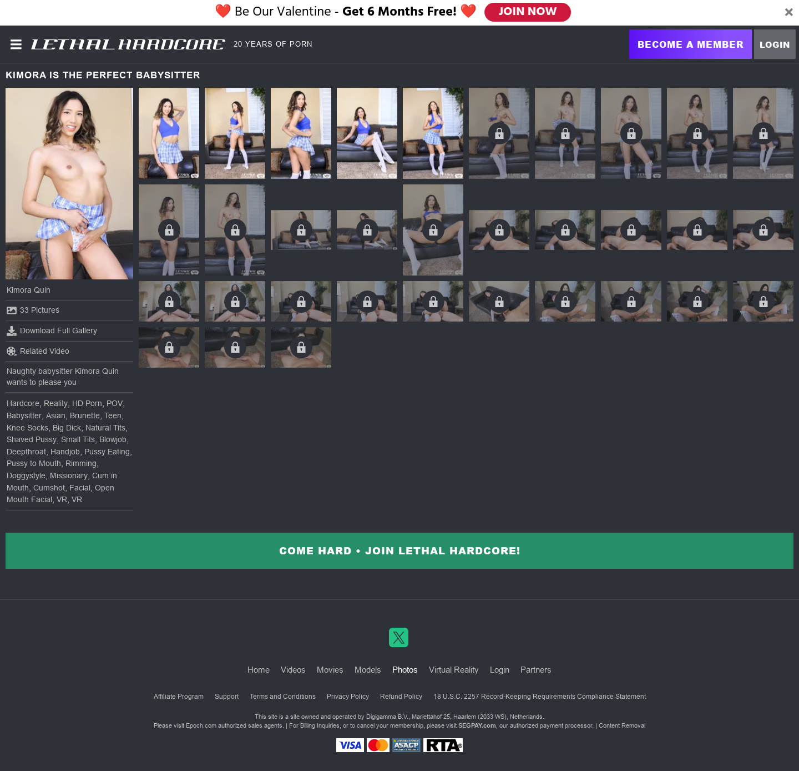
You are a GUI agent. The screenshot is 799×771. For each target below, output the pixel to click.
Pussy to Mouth (34, 463)
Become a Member (691, 44)
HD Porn (87, 403)
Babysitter (24, 415)
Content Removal (622, 725)
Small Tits (78, 439)
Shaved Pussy (32, 439)
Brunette (85, 415)
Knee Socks (27, 427)
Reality (56, 403)
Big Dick (67, 427)
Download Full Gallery (52, 331)
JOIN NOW (528, 12)
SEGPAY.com (477, 725)
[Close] (789, 13)
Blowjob (113, 439)
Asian (55, 415)
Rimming (81, 463)
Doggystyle (26, 475)
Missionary (69, 475)
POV (115, 403)
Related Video (38, 351)
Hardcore (23, 403)
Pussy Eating (107, 451)
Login (775, 44)
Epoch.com (201, 725)
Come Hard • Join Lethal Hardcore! (399, 550)
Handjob (65, 451)
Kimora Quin (28, 290)
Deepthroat (26, 451)
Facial (79, 487)
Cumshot (49, 487)
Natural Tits (105, 427)
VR (62, 499)
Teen (113, 415)
